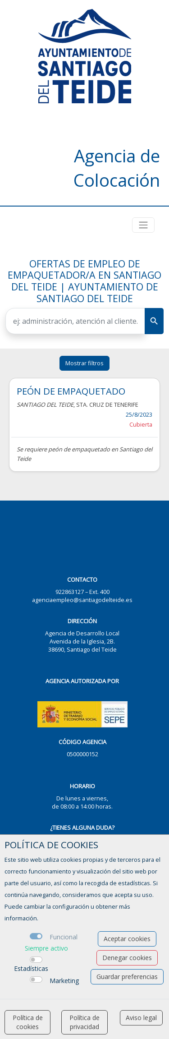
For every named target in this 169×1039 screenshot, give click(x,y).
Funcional (64, 937)
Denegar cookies (127, 957)
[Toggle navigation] (143, 225)
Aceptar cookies (127, 938)
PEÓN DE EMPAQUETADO (71, 391)
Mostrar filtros (84, 363)
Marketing (64, 980)
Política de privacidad (84, 1022)
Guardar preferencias (127, 976)
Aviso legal (141, 1017)
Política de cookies (28, 1022)
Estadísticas (31, 968)
